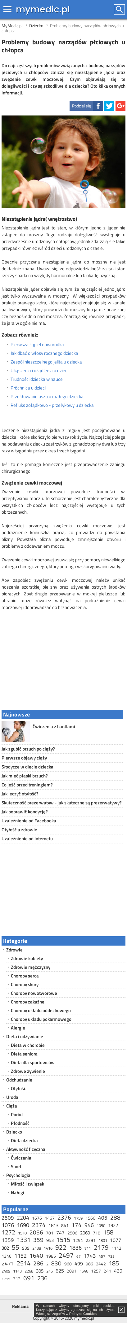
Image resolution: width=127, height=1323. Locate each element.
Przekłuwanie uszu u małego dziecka (47, 396)
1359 (8, 1240)
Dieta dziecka (24, 1140)
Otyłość (18, 1088)
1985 (51, 1256)
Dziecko (14, 1131)
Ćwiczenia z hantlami (54, 726)
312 (16, 1278)
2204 (23, 1217)
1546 (83, 1271)
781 (49, 1232)
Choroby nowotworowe (34, 993)
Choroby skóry (25, 984)
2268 (29, 1271)
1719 (6, 1279)
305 (39, 1270)
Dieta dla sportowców (33, 1062)
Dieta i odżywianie (24, 1036)
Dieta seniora (24, 1053)
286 (38, 1263)
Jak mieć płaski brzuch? (25, 775)
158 (108, 1232)
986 (89, 1263)
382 (5, 1247)
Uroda (12, 1097)
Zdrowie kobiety (27, 958)
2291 (91, 1240)
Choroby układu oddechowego (41, 1010)
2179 (101, 1247)
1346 (6, 1256)
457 (102, 1256)
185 (114, 1263)
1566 (90, 1218)
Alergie (18, 1027)
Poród (17, 1114)
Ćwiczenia (21, 1157)
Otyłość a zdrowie (19, 829)
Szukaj (119, 9)
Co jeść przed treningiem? (27, 784)
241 (107, 1271)
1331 (23, 1239)
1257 (96, 1271)
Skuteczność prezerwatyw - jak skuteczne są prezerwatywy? (62, 802)
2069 (85, 1232)
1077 (115, 1240)
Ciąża (11, 1105)
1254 (78, 1240)
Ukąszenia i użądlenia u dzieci (39, 370)
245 (49, 1271)
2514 (23, 1263)
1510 (22, 1233)
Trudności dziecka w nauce (37, 379)
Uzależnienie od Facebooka (29, 820)
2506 (72, 1232)
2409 (6, 1271)
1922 (113, 1225)
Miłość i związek (27, 1183)
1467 (50, 1218)
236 (42, 1278)
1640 (36, 1255)
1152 (20, 1255)
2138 (36, 1248)
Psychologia (18, 1175)
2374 (39, 1224)
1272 (8, 1232)
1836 (75, 1247)
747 (60, 1232)
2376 (64, 1217)
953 (50, 1240)
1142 (116, 1248)
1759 (78, 1218)
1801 (102, 1240)
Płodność (20, 1123)
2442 (101, 1263)
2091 (72, 1271)
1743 (90, 1256)
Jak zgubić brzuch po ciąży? (28, 748)
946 (89, 1225)
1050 (101, 1225)
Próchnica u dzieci (28, 388)
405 (102, 1218)
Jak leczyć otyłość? (20, 793)
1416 (48, 1248)
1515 (63, 1239)
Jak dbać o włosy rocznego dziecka (44, 353)
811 (87, 1248)
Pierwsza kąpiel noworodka (37, 344)
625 (60, 1270)
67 (78, 1256)
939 (25, 1248)
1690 (23, 1225)
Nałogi (17, 1192)
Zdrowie (14, 949)
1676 (37, 1218)
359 (38, 1239)
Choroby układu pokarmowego (41, 1019)
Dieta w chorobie (28, 1045)
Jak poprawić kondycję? (25, 811)
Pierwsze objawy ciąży (24, 757)
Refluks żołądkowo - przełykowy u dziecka (52, 405)
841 (65, 1225)
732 (111, 1256)
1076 (8, 1225)
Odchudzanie (19, 1079)
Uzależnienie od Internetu (27, 838)
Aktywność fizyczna (25, 1149)
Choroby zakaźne (27, 1001)
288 (115, 1217)
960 (68, 1263)
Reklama (20, 1306)
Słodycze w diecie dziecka (27, 766)
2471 (8, 1263)
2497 (66, 1255)
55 (15, 1247)
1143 (17, 1271)
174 (76, 1224)
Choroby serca (25, 975)
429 (118, 1270)
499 (79, 1263)
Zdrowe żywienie (28, 1071)
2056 (36, 1232)
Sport (16, 1166)
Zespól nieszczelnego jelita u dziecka (46, 362)
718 (96, 1232)
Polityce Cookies (83, 1314)
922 (60, 1247)
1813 (53, 1225)
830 (56, 1263)
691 (28, 1278)
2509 (8, 1218)
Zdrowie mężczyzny (30, 967)
